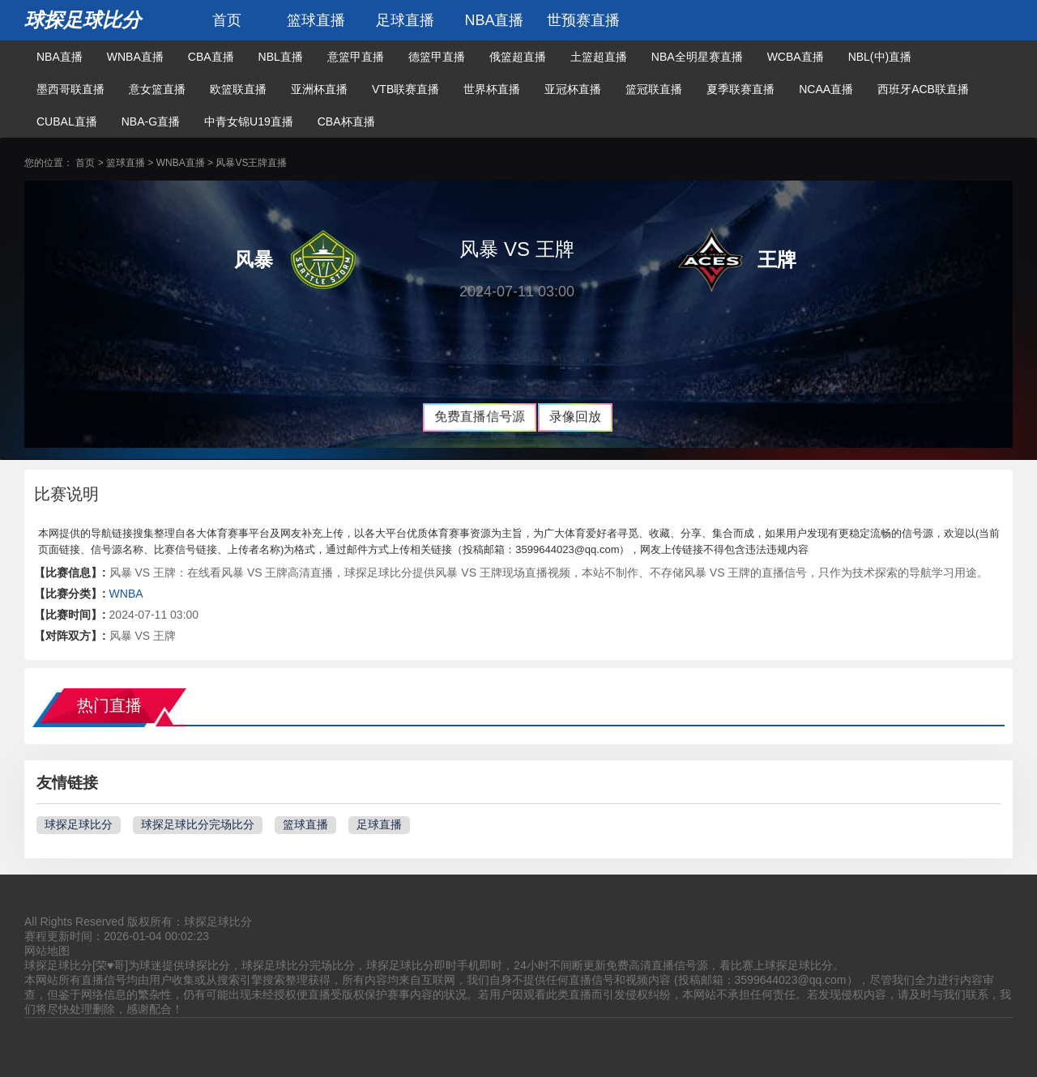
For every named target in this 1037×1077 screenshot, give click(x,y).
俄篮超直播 (517, 56)
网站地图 (47, 950)
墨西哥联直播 (70, 89)
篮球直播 (316, 20)
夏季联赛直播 (740, 89)
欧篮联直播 (238, 89)
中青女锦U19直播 (248, 121)
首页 (226, 20)
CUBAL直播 (66, 121)
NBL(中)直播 (880, 56)
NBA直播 (493, 20)
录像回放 (575, 417)
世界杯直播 (491, 89)
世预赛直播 (583, 20)
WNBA (126, 593)
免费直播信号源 (479, 417)
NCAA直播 (826, 89)
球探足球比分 (82, 20)
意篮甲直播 (355, 56)
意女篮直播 (157, 89)
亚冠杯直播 (572, 89)
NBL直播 (280, 56)
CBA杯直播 (346, 121)
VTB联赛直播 (405, 89)
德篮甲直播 (436, 56)
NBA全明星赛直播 (697, 56)
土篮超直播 (598, 56)
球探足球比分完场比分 (197, 824)
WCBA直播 (795, 56)
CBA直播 (211, 56)
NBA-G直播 (151, 121)
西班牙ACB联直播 (923, 89)
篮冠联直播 (653, 89)
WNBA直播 (135, 56)
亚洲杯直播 (319, 89)
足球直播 (405, 20)
